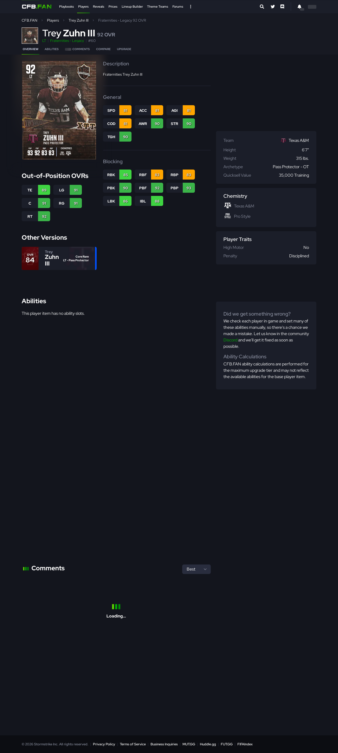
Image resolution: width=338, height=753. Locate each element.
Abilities (52, 49)
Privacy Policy (104, 744)
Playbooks (66, 6)
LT (44, 40)
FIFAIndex (245, 744)
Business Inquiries (164, 744)
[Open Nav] (190, 6)
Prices (113, 6)
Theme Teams (157, 6)
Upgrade (124, 49)
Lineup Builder (132, 6)
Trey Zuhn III (78, 20)
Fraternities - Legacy (67, 40)
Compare (103, 49)
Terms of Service (133, 744)
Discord (230, 340)
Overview (30, 49)
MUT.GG (188, 744)
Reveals (98, 6)
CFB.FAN (29, 20)
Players (83, 6)
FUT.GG (227, 744)
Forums (177, 6)
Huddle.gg (208, 744)
